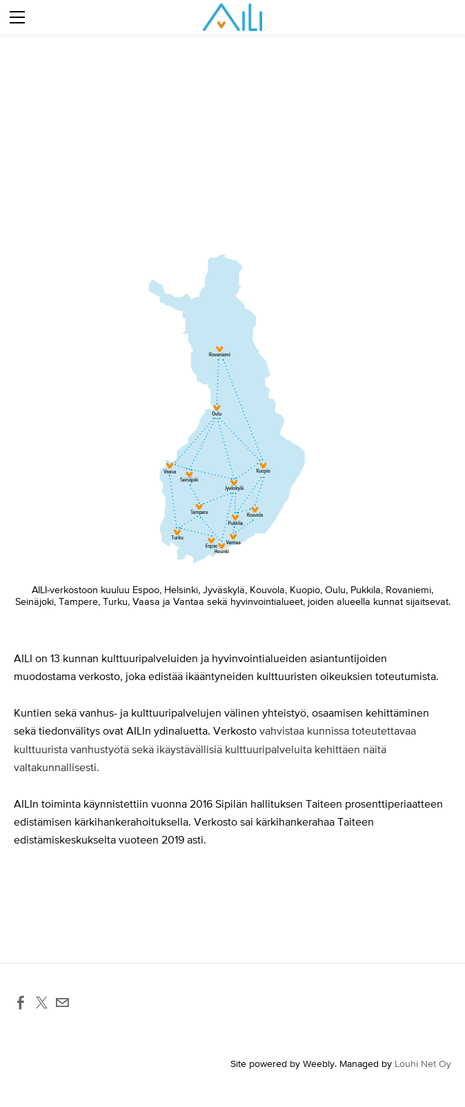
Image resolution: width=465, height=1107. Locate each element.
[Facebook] (21, 1003)
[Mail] (62, 1003)
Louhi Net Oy (423, 1063)
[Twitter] (41, 1003)
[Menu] (17, 17)
